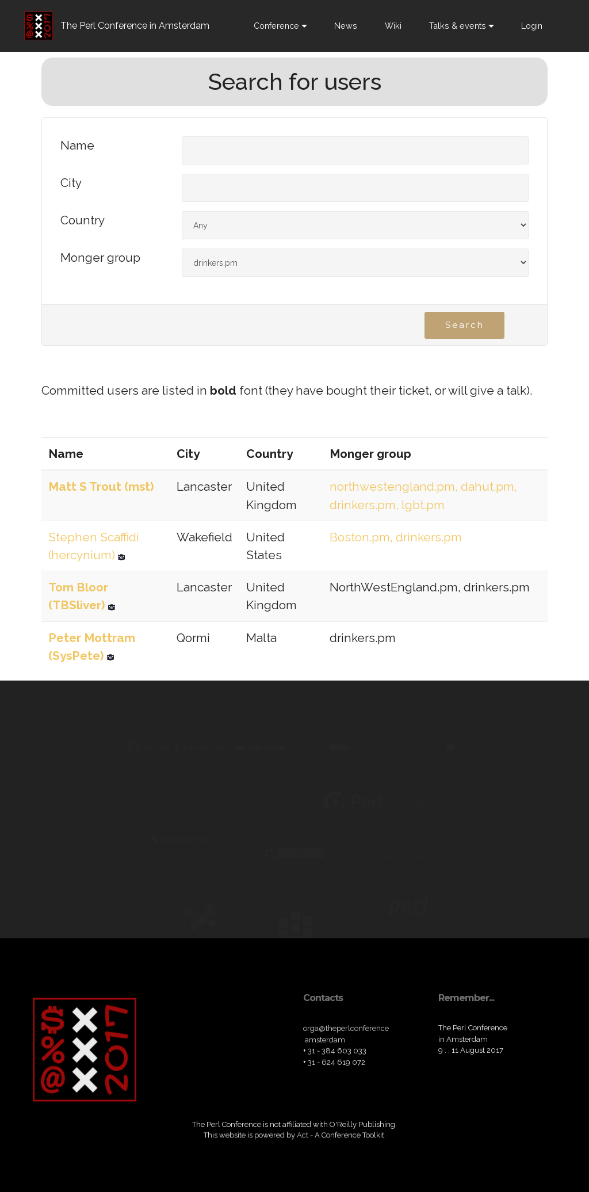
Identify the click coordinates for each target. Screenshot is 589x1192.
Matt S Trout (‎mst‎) (101, 486)
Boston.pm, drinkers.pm (396, 537)
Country (82, 220)
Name (77, 146)
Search (464, 325)
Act (302, 1141)
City (71, 183)
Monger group (100, 258)
